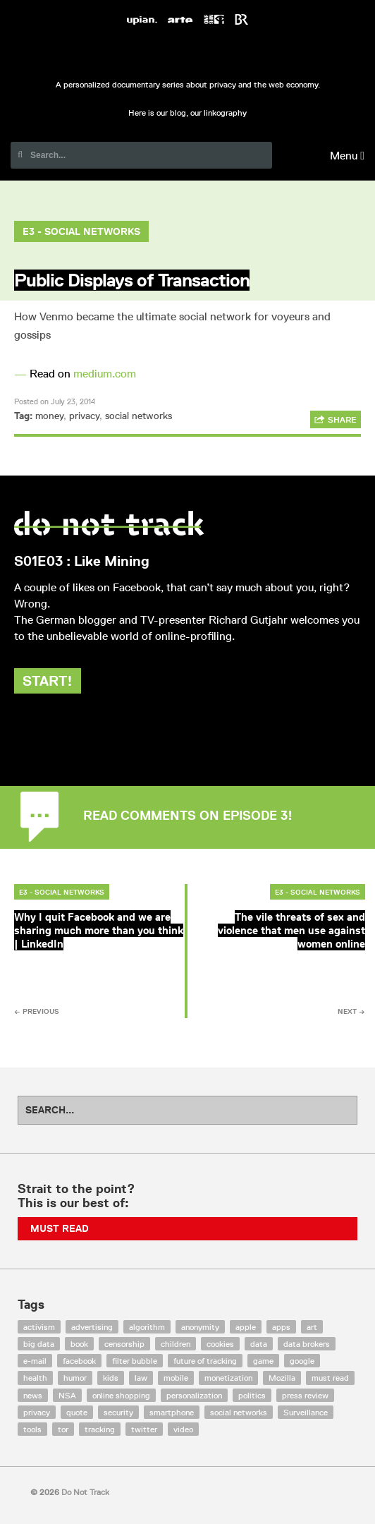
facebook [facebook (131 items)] (79, 1361)
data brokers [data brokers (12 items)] (306, 1344)
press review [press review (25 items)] (305, 1395)
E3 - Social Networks (81, 231)
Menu (347, 155)
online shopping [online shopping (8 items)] (121, 1395)
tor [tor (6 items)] (63, 1429)
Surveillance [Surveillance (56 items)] (305, 1412)
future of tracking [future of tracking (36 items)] (205, 1361)
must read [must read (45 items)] (330, 1378)
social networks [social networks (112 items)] (238, 1412)
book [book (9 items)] (79, 1344)
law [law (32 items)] (141, 1378)
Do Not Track (187, 55)
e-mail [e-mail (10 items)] (35, 1361)
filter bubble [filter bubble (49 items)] (134, 1361)
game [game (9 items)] (263, 1361)
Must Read (59, 1228)
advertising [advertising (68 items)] (92, 1327)
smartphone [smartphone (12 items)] (171, 1412)
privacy (84, 415)
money (49, 415)
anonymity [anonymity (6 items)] (200, 1327)
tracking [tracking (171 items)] (100, 1429)
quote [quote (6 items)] (76, 1412)
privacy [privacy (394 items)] (36, 1412)
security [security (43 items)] (118, 1412)
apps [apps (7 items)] (281, 1327)
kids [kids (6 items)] (110, 1378)
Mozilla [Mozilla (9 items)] (282, 1378)
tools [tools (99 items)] (32, 1429)
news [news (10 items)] (32, 1395)
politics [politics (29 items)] (252, 1395)
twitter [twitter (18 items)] (144, 1429)
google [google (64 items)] (302, 1361)
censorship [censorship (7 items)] (124, 1344)
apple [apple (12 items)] (245, 1327)
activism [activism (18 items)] (39, 1327)
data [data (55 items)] (258, 1344)
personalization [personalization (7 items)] (194, 1395)
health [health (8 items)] (35, 1378)
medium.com (104, 373)
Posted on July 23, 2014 (54, 401)
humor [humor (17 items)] (75, 1378)
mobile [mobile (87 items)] (176, 1378)
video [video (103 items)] (183, 1429)
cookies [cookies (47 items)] (220, 1344)
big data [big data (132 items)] (38, 1344)
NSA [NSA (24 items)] (67, 1395)
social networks (138, 415)
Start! (48, 680)
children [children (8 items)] (175, 1344)
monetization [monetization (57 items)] (228, 1378)
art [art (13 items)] (312, 1327)
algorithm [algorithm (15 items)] (147, 1327)
